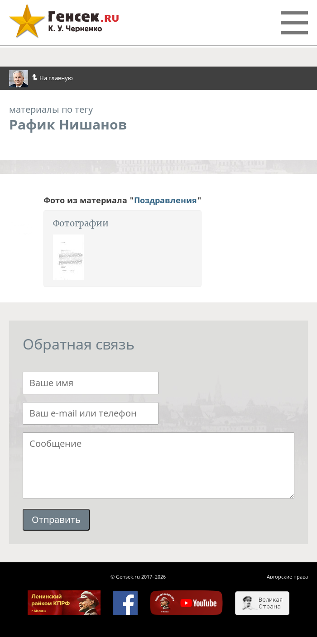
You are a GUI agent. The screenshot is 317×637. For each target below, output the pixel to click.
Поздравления (165, 200)
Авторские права (287, 576)
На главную (41, 78)
